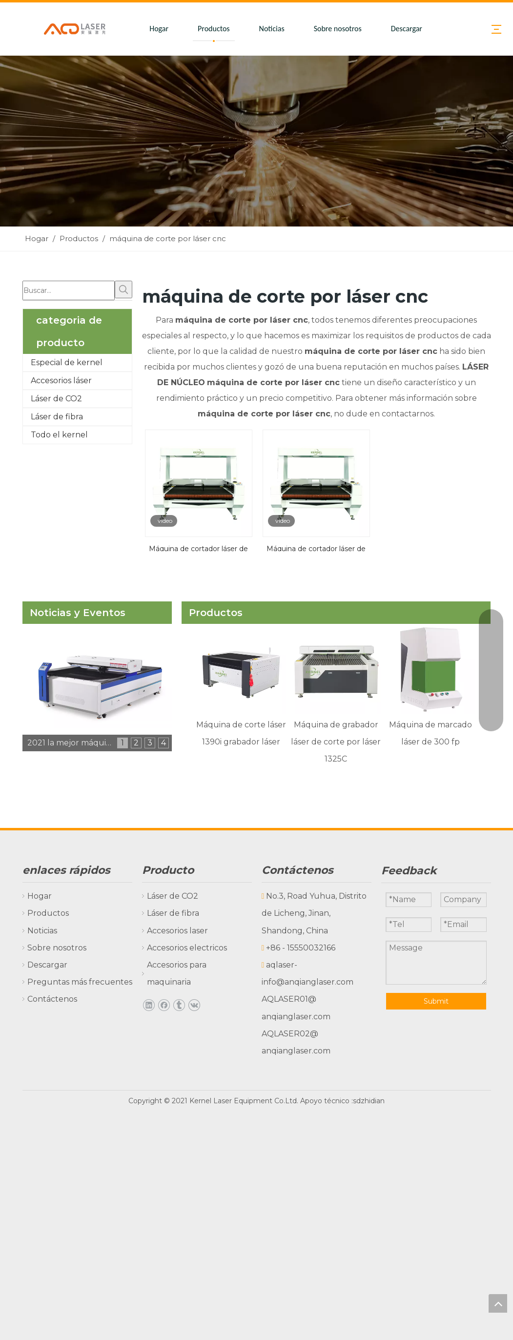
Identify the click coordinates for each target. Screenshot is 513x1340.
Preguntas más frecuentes (79, 982)
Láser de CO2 (56, 398)
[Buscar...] (68, 290)
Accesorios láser (61, 380)
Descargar (406, 28)
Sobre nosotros (338, 28)
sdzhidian (369, 1100)
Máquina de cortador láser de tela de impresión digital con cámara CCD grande (316, 547)
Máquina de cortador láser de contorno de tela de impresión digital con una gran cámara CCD (198, 547)
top (498, 1303)
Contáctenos (52, 999)
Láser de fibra (57, 416)
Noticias (272, 28)
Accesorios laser (177, 930)
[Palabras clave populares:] (123, 289)
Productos (214, 28)
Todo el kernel (59, 434)
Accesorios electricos (187, 947)
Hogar (158, 28)
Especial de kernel (67, 362)
